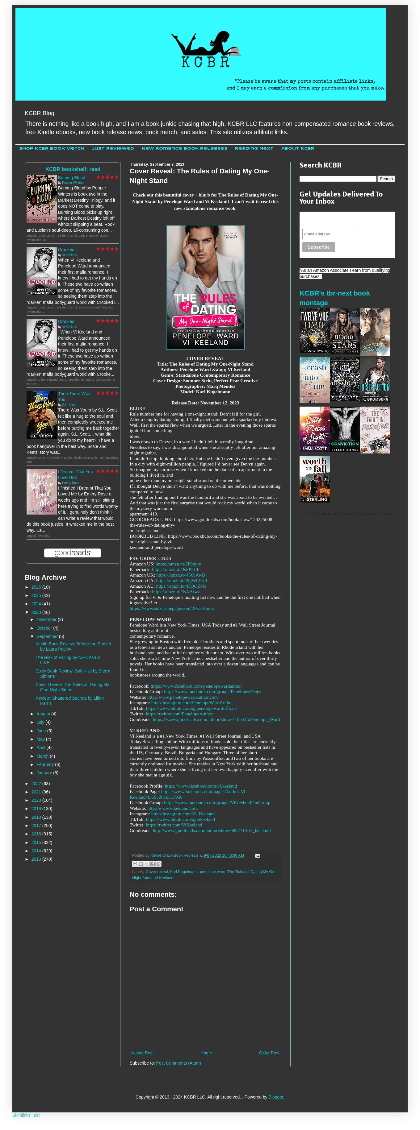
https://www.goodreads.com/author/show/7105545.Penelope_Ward (216, 719)
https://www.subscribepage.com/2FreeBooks (172, 608)
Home (206, 1052)
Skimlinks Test (26, 1115)
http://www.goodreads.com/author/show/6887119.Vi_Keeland (212, 830)
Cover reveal (157, 872)
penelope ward (212, 872)
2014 (37, 850)
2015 (37, 842)
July (40, 722)
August (43, 713)
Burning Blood (71, 177)
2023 (37, 612)
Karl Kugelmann (184, 872)
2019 (37, 808)
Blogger (276, 1097)
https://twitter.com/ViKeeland (174, 824)
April (41, 747)
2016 (37, 833)
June (41, 730)
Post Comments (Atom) (178, 1063)
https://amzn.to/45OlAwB (180, 574)
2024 (37, 603)
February (45, 764)
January (44, 772)
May (41, 739)
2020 (37, 800)
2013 (37, 859)
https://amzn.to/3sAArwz (176, 591)
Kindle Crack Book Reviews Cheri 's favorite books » (350, 514)
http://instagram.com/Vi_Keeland (183, 813)
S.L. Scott (68, 405)
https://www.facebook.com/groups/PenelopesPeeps (212, 691)
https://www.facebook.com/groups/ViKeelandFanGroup (217, 802)
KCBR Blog (39, 113)
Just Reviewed (113, 148)
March (43, 756)
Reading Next (254, 148)
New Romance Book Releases (184, 148)
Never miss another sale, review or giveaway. (343, 220)
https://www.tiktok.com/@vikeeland (180, 819)
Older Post (269, 1052)
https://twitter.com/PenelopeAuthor (179, 713)
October (44, 628)
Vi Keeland (164, 878)
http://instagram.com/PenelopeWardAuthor (192, 702)
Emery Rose (70, 483)
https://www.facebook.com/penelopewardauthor (196, 686)
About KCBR (297, 148)
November (46, 619)
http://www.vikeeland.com (172, 808)
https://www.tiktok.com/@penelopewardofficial (191, 708)
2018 (37, 817)
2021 (37, 791)
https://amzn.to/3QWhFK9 (181, 580)
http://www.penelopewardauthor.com (182, 697)
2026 (37, 587)
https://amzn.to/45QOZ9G (181, 586)
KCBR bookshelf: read (72, 169)
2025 (37, 595)
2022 (37, 783)
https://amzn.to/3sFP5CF (176, 569)
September (47, 636)
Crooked (66, 249)
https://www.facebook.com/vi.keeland (201, 786)
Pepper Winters (72, 182)
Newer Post (142, 1052)
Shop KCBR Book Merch (51, 148)
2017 (37, 825)
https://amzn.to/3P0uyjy (178, 563)
